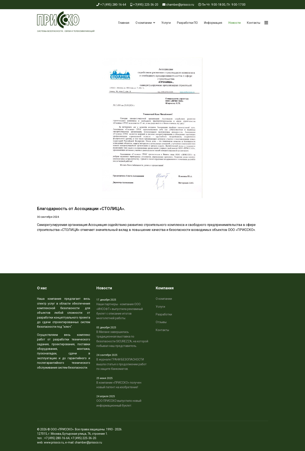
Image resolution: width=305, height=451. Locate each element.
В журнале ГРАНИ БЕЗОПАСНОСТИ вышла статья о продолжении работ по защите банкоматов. (122, 361)
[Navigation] (266, 22)
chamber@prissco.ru (180, 4)
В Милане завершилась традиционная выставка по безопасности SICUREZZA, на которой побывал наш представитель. (122, 337)
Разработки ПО (187, 22)
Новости (234, 22)
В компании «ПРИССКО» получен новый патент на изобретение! (122, 382)
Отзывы (161, 322)
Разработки (164, 314)
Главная (123, 22)
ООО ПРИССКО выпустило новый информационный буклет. (122, 400)
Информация (213, 22)
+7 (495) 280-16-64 (113, 4)
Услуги (166, 22)
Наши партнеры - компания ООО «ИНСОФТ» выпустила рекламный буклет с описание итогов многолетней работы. (122, 309)
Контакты (253, 22)
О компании (144, 22)
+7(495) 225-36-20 (145, 4)
